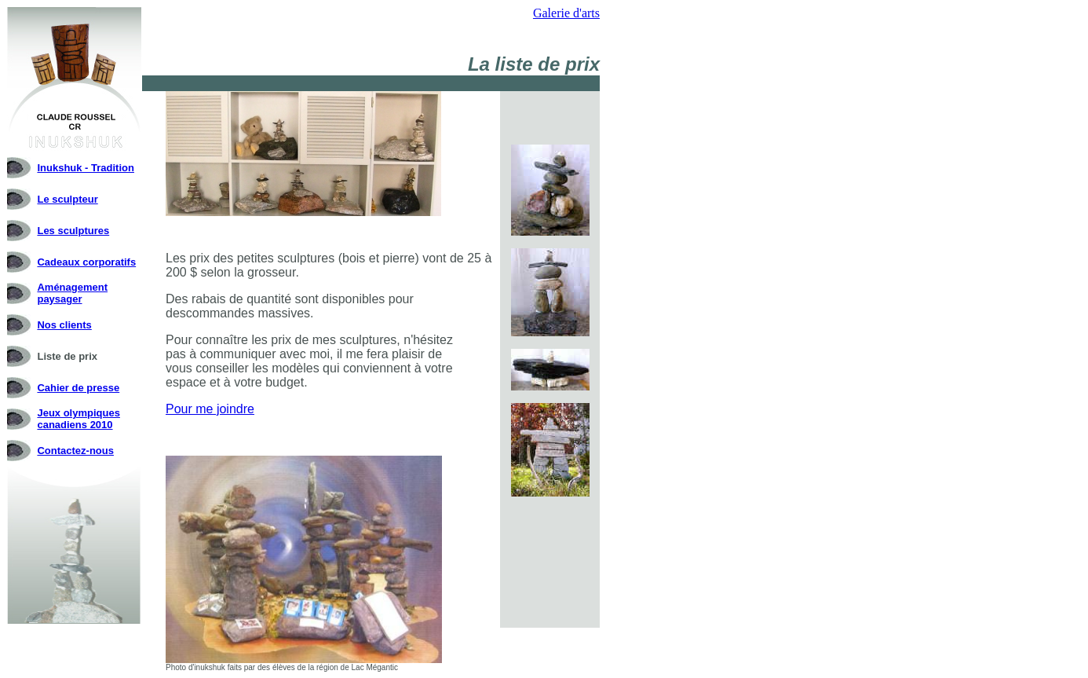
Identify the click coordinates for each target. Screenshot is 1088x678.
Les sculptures (73, 230)
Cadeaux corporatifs (86, 262)
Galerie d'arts (566, 13)
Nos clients (64, 325)
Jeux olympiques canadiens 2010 (78, 419)
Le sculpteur (67, 199)
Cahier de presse (78, 388)
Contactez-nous (75, 450)
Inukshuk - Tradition (85, 168)
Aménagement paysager (72, 293)
